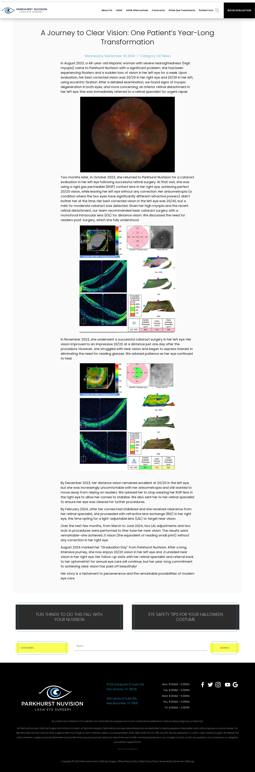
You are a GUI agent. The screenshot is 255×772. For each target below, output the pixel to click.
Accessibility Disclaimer (172, 761)
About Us (106, 10)
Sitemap (189, 761)
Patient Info (206, 10)
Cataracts (158, 10)
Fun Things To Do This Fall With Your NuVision (69, 616)
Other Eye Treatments (181, 10)
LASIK (119, 10)
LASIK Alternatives (137, 10)
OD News (164, 56)
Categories (42, 647)
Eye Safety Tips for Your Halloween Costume (185, 616)
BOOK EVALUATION (239, 10)
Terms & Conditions (127, 749)
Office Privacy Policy (128, 761)
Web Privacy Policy (148, 761)
